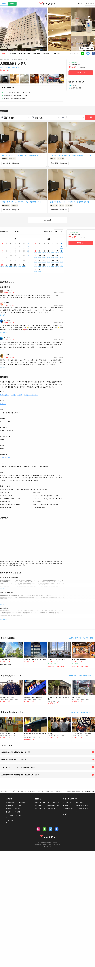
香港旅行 (8, 812)
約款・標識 (79, 802)
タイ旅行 (17, 812)
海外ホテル (22, 802)
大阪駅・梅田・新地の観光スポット (82, 675)
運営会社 (65, 814)
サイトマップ (67, 802)
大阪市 (19, 395)
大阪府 (2, 67)
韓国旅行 (8, 809)
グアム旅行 (18, 805)
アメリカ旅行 (18, 816)
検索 (90, 117)
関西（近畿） (4, 395)
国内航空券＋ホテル (53, 805)
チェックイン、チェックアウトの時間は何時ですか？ (18, 767)
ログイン (80, 4)
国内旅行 (12, 4)
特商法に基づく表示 (82, 805)
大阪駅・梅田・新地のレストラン (83, 712)
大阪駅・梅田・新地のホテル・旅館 (82, 638)
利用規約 (65, 805)
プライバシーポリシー (69, 810)
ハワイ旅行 (9, 805)
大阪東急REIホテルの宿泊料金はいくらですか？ (16, 752)
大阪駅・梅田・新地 (12, 67)
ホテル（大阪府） (6, 457)
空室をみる (80, 72)
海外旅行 (4, 4)
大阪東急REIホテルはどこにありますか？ (14, 760)
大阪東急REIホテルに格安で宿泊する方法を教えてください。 (20, 775)
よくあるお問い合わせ (82, 810)
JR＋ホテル (38, 805)
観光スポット (51, 809)
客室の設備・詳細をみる (11, 163)
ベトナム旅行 (9, 816)
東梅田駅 (3, 404)
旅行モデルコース (40, 809)
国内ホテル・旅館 (40, 802)
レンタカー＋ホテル (53, 802)
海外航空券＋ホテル (12, 802)
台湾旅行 (17, 809)
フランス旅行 (9, 822)
